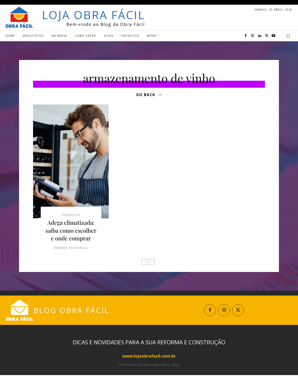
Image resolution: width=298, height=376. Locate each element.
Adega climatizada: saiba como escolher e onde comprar (70, 231)
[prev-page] (144, 262)
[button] (288, 36)
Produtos (70, 215)
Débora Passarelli (71, 248)
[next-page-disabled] (152, 262)
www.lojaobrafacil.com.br (149, 357)
